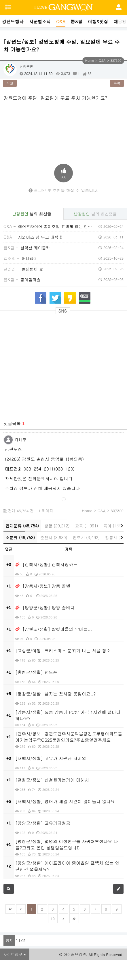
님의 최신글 (31, 214)
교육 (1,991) (86, 526)
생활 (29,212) (57, 526)
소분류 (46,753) (20, 537)
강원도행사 (13, 21)
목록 (116, 83)
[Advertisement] (63, 333)
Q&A (60, 21)
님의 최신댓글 (95, 214)
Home (89, 60)
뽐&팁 (76, 21)
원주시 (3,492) (86, 537)
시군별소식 (40, 21)
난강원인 (26, 66)
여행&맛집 (98, 21)
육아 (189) (113, 526)
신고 (9, 83)
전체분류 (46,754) (22, 526)
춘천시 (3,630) (53, 537)
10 (53, 918)
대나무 (20, 439)
